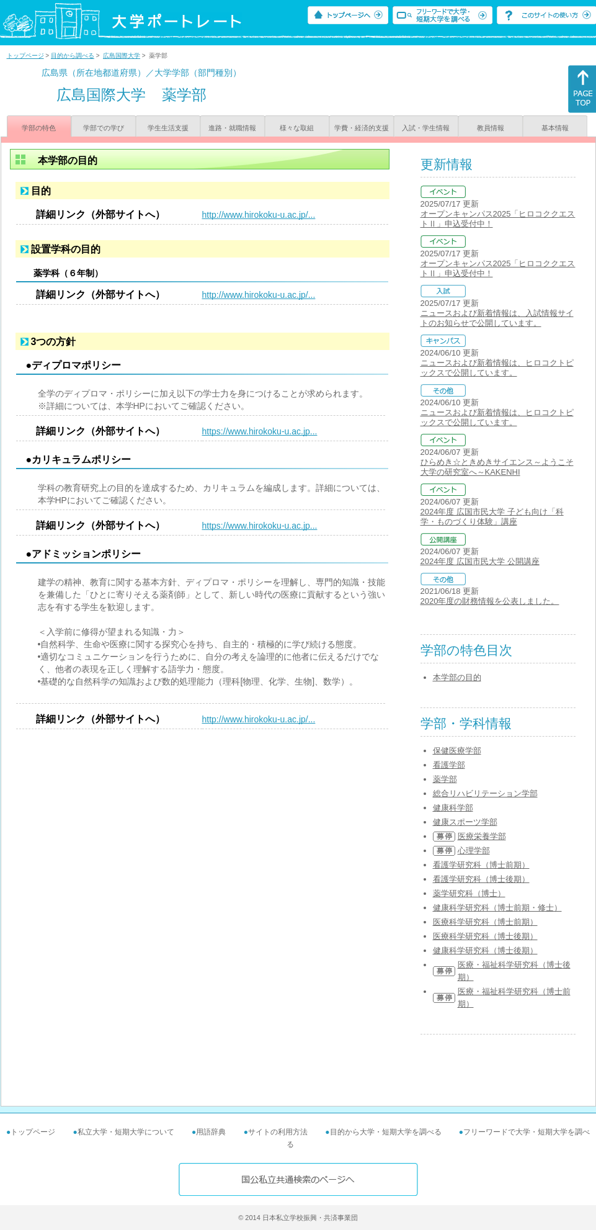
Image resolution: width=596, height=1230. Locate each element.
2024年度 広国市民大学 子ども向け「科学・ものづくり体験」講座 (492, 516)
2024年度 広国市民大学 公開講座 (480, 561)
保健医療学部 (457, 750)
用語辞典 (211, 1132)
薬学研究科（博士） (469, 893)
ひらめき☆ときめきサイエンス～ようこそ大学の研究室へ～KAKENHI (497, 467)
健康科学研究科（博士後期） (485, 950)
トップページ (25, 55)
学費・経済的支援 (361, 128)
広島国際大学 (121, 55)
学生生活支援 (168, 128)
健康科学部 (453, 807)
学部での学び (103, 128)
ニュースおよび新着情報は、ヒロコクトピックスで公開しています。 (497, 367)
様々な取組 (297, 128)
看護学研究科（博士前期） (481, 864)
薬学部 (445, 779)
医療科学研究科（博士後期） (485, 936)
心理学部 (474, 850)
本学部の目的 (457, 677)
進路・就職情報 (232, 128)
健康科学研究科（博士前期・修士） (497, 907)
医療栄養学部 (482, 836)
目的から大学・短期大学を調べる (386, 1132)
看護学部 (449, 765)
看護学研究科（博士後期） (481, 879)
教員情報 (490, 128)
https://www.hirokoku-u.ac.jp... (260, 431)
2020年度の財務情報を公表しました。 (489, 601)
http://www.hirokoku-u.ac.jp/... (259, 215)
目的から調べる (72, 55)
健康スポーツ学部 (465, 822)
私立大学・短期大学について (126, 1132)
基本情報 (555, 128)
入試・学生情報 (426, 128)
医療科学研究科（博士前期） (485, 922)
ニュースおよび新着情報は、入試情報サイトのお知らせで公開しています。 (497, 318)
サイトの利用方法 (278, 1132)
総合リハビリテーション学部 (485, 793)
